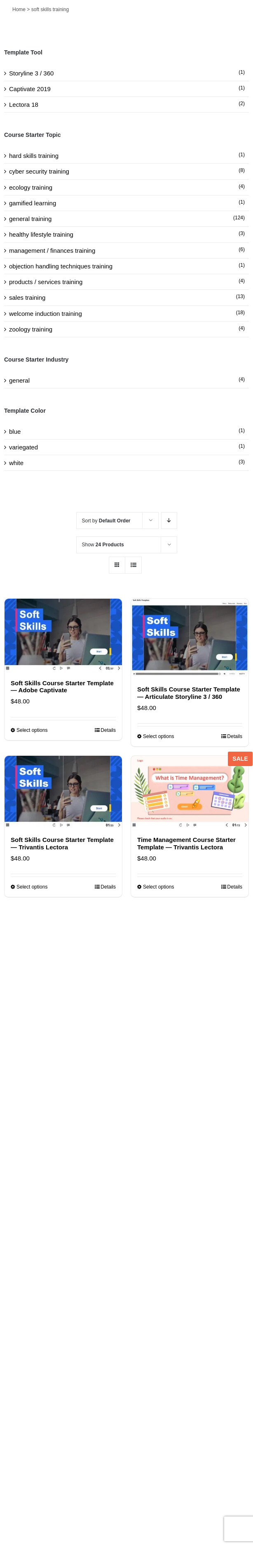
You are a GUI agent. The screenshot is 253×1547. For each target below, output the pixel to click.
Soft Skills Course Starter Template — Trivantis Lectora (62, 843)
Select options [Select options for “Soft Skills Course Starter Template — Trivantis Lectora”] (31, 887)
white (16, 462)
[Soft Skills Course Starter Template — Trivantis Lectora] (63, 792)
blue (15, 431)
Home (19, 9)
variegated (23, 447)
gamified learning (32, 203)
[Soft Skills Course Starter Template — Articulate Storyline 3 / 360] (189, 638)
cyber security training (39, 171)
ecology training (30, 187)
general (19, 380)
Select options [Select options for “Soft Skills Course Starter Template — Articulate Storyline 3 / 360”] (158, 736)
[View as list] (133, 565)
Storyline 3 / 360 (31, 73)
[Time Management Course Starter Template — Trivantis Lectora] (189, 792)
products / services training (45, 281)
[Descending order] (169, 520)
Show (103, 545)
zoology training (30, 329)
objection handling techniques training (60, 266)
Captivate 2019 (30, 88)
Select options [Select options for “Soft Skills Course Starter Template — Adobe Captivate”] (31, 730)
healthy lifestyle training (41, 234)
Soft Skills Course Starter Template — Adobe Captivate (62, 686)
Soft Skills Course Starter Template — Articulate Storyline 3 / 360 (188, 693)
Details (108, 730)
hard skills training (34, 155)
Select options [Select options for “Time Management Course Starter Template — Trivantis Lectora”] (158, 887)
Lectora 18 (23, 104)
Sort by (106, 521)
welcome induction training (45, 313)
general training (30, 218)
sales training (27, 297)
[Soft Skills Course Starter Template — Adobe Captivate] (63, 635)
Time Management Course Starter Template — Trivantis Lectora (186, 843)
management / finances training (52, 250)
